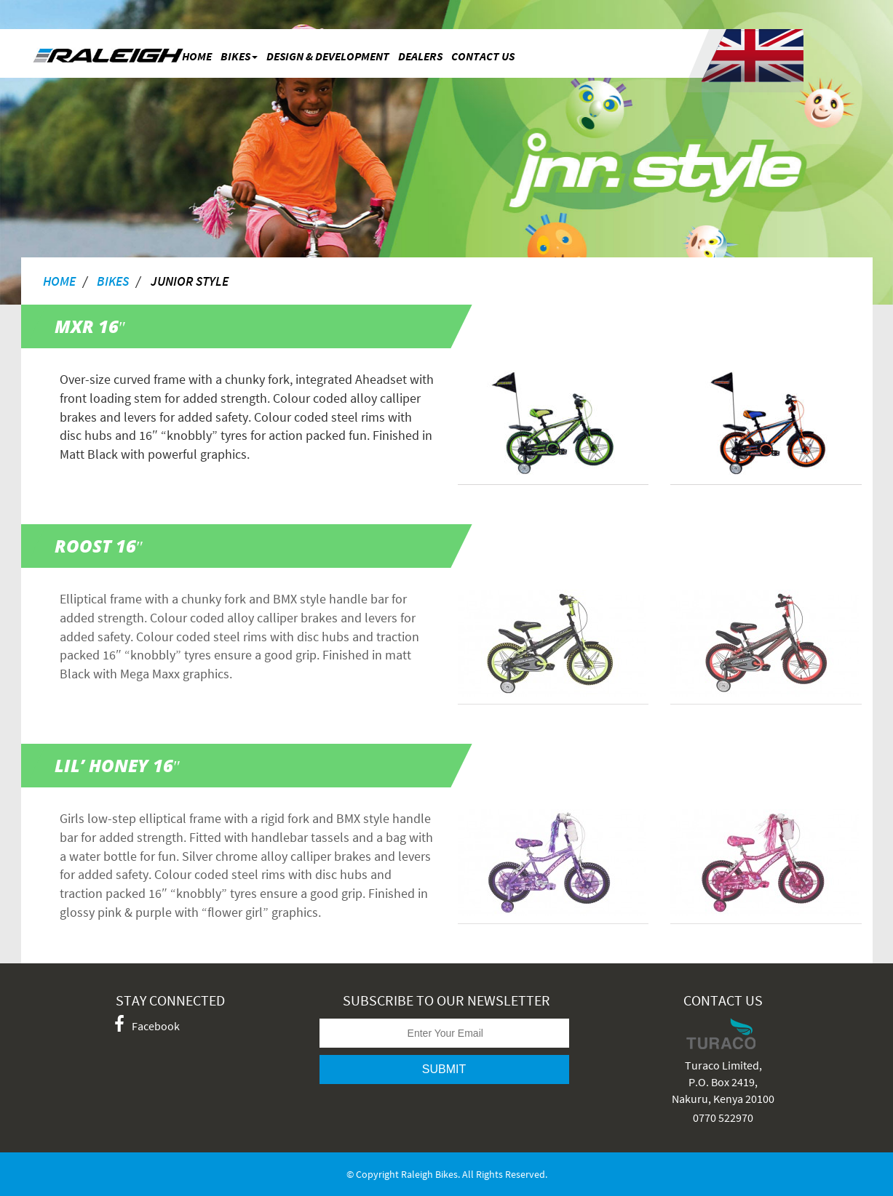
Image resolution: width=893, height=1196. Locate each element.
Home (197, 56)
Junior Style (190, 281)
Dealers (420, 56)
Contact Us (483, 56)
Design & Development (327, 56)
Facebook (147, 1025)
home (59, 281)
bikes (239, 56)
